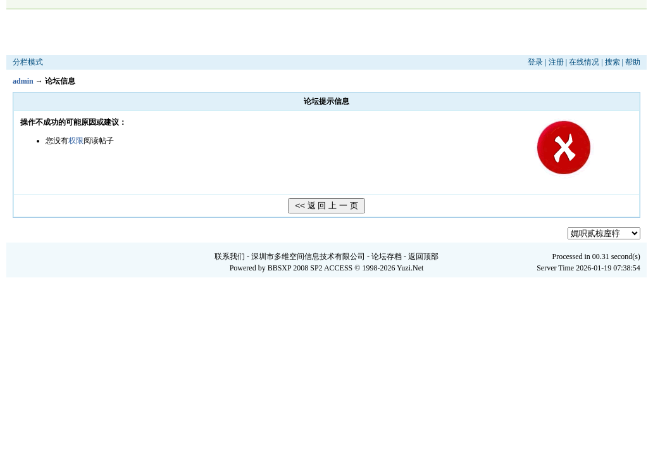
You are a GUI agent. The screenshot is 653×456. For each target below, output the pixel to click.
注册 (556, 62)
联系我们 (230, 256)
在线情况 (584, 62)
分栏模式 (28, 62)
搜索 (612, 62)
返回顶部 (423, 256)
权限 (76, 140)
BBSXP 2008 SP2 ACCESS (310, 267)
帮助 (632, 62)
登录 (535, 62)
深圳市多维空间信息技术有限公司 (308, 256)
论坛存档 (386, 256)
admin (23, 81)
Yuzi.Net (410, 267)
